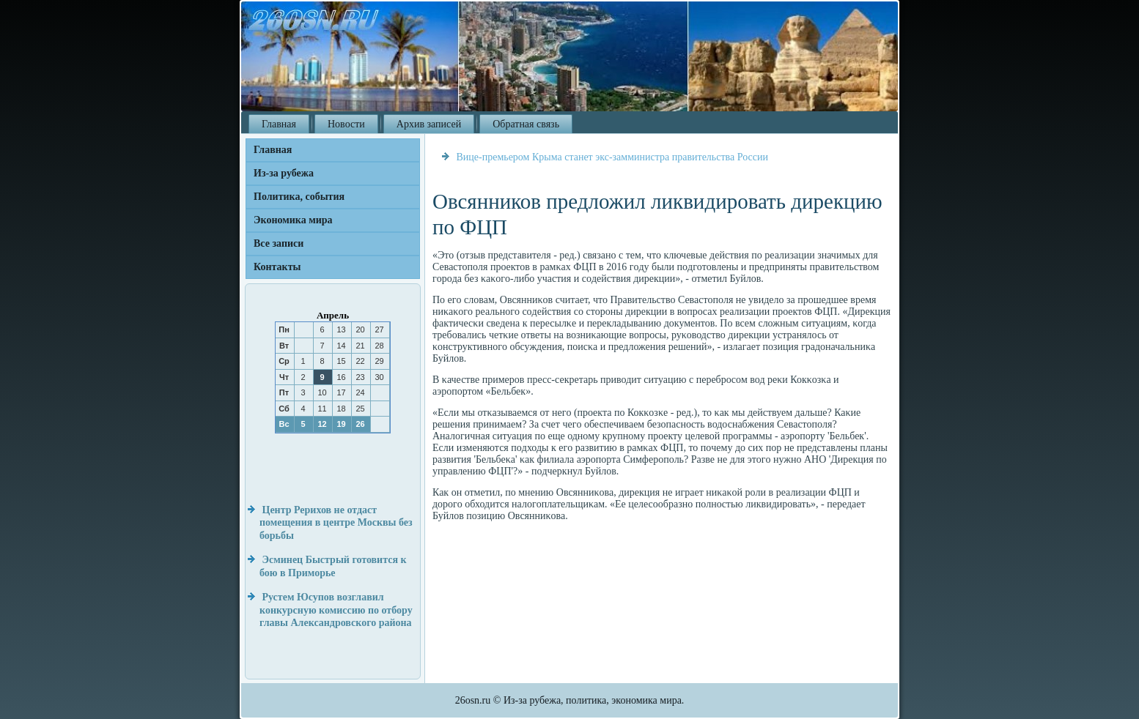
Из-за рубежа (284, 173)
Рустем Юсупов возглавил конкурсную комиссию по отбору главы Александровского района (336, 610)
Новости (346, 124)
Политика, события (299, 196)
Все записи (278, 243)
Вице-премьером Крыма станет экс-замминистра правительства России (612, 157)
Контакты (277, 266)
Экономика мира (293, 220)
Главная (279, 124)
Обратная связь (526, 124)
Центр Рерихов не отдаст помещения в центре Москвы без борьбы (336, 522)
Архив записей (429, 124)
